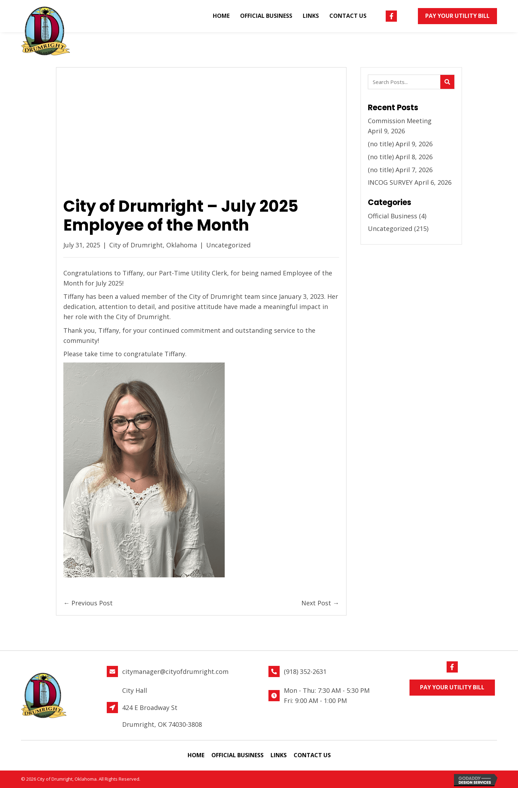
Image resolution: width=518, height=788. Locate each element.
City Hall (134, 690)
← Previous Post (88, 603)
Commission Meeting (407, 121)
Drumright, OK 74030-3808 (162, 724)
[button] (391, 16)
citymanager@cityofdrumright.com (175, 671)
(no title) (381, 144)
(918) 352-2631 (305, 671)
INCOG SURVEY (390, 182)
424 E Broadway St (149, 707)
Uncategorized (228, 245)
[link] (221, 16)
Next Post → (320, 603)
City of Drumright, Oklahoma (153, 245)
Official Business (392, 216)
